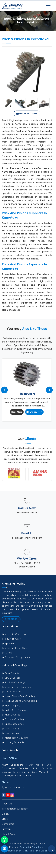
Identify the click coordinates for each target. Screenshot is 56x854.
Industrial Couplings (14, 634)
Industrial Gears (12, 639)
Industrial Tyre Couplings (16, 687)
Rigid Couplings (12, 705)
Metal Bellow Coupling (15, 737)
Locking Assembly (13, 742)
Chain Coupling (11, 691)
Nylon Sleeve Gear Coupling (18, 696)
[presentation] (4, 390)
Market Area (8, 834)
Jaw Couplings (11, 678)
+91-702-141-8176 (27, 512)
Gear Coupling (11, 673)
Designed (24, 847)
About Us (7, 803)
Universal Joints (12, 733)
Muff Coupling (11, 714)
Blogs (5, 819)
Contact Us (8, 824)
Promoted (37, 847)
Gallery (5, 813)
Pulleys (7, 652)
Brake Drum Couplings (15, 710)
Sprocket (8, 643)
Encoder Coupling (13, 719)
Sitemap (6, 829)
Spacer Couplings (13, 724)
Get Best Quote (26, 113)
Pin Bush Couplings (13, 682)
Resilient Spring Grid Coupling (19, 701)
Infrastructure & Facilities (15, 808)
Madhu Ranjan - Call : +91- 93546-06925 (27, 850)
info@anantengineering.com (27, 538)
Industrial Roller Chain (15, 648)
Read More (16, 412)
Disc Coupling (11, 728)
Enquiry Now (34, 412)
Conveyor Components (16, 657)
